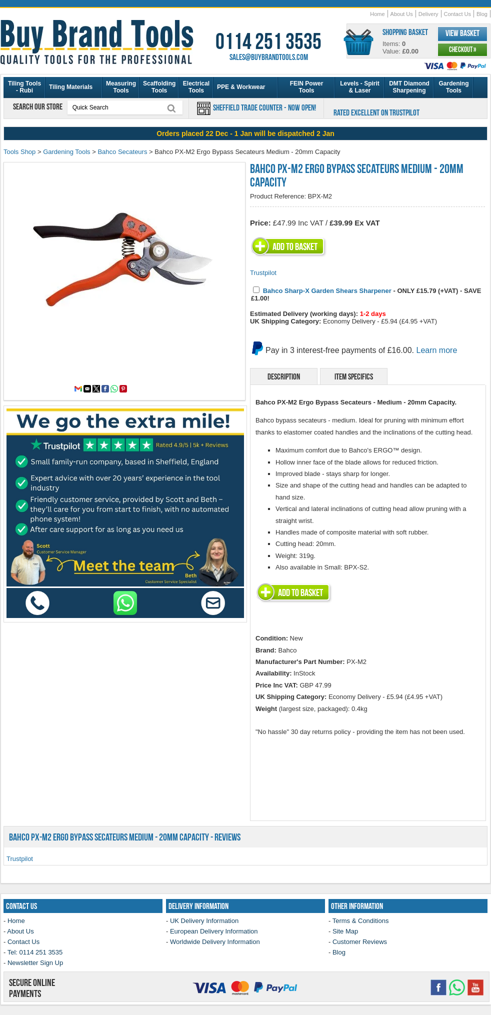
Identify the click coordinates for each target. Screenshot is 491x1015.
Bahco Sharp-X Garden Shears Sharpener (327, 290)
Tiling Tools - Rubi (24, 87)
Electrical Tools (196, 87)
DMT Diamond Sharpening (409, 87)
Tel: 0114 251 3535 (35, 952)
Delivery (428, 14)
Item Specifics (353, 376)
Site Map (345, 931)
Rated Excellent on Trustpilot (377, 112)
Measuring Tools (121, 87)
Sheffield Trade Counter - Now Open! (264, 107)
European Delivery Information (214, 931)
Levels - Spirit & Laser (360, 87)
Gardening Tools (453, 87)
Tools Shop (20, 152)
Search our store (38, 106)
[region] (246, 133)
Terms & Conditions (360, 920)
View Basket (463, 33)
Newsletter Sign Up (35, 962)
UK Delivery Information (204, 920)
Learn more (437, 350)
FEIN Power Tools (307, 87)
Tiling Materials (70, 87)
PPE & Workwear (241, 87)
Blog (482, 14)
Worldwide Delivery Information (215, 942)
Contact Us (457, 14)
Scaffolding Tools (159, 87)
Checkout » (462, 50)
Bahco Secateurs (122, 152)
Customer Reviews (359, 942)
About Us (401, 14)
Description (284, 376)
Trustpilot (263, 272)
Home (377, 14)
